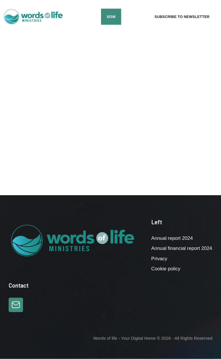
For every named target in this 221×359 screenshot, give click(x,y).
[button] (111, 17)
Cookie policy (165, 268)
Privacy (159, 258)
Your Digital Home (138, 338)
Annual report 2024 (172, 238)
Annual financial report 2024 (181, 248)
